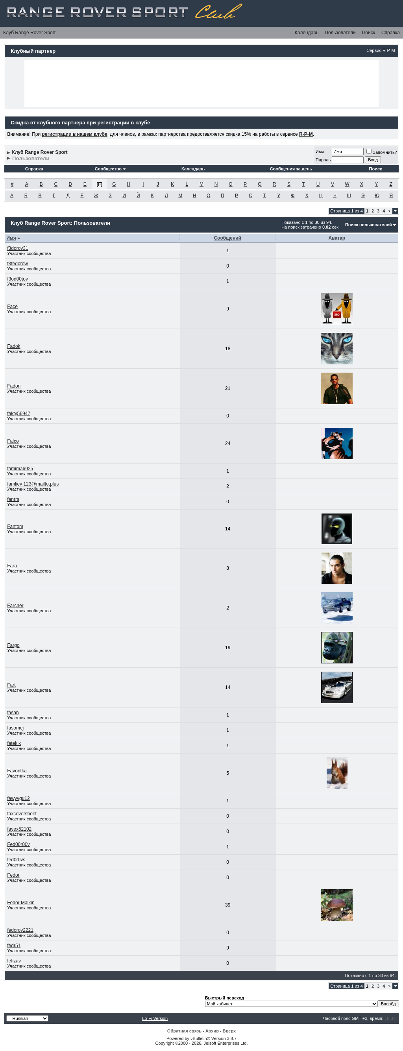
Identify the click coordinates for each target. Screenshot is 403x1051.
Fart (11, 685)
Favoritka (16, 771)
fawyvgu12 (18, 798)
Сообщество (110, 168)
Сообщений (227, 238)
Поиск (368, 32)
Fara (12, 566)
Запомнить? (381, 152)
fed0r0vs (16, 860)
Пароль (323, 159)
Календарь (307, 32)
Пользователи (340, 32)
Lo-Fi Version (155, 1018)
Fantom (15, 526)
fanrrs (13, 499)
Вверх (229, 1031)
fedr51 (13, 945)
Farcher (15, 605)
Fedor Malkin (20, 902)
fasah (12, 712)
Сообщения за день (291, 168)
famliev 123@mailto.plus (33, 484)
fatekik (14, 743)
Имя (320, 151)
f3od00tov (17, 279)
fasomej (15, 728)
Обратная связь (184, 1031)
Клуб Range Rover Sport (29, 32)
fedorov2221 (20, 930)
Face (12, 306)
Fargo (13, 645)
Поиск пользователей (368, 224)
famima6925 (20, 468)
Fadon (13, 386)
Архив (212, 1031)
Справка (390, 32)
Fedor (13, 875)
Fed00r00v (18, 844)
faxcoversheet (22, 813)
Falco (12, 441)
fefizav (14, 961)
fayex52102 (19, 829)
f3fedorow (17, 263)
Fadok (13, 346)
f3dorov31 (17, 248)
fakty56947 (18, 413)
